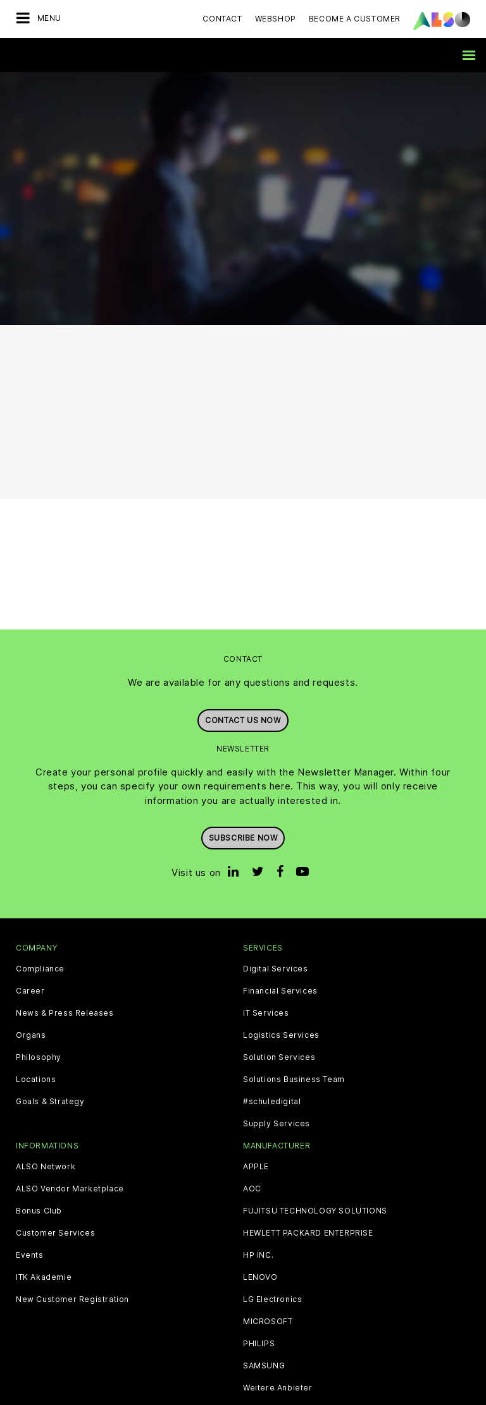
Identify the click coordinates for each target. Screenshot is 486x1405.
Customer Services (55, 1233)
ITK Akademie (44, 1277)
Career (30, 991)
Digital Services (275, 968)
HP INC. (258, 1255)
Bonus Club (39, 1211)
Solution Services (279, 1057)
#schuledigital (272, 1101)
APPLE (256, 1166)
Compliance (40, 968)
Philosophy (38, 1057)
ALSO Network (45, 1166)
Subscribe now (243, 837)
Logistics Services (281, 1035)
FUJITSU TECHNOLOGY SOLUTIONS (315, 1211)
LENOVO (260, 1277)
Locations (36, 1079)
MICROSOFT (267, 1321)
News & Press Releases (65, 1013)
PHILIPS (259, 1343)
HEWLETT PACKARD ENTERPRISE (308, 1233)
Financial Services (280, 991)
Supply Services (276, 1123)
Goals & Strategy (50, 1101)
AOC (252, 1188)
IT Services (266, 1013)
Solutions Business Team (294, 1079)
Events (30, 1255)
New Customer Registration (72, 1299)
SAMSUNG (264, 1365)
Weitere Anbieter (278, 1388)
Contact (222, 18)
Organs (31, 1035)
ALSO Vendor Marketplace (70, 1188)
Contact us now (242, 720)
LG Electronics (272, 1299)
